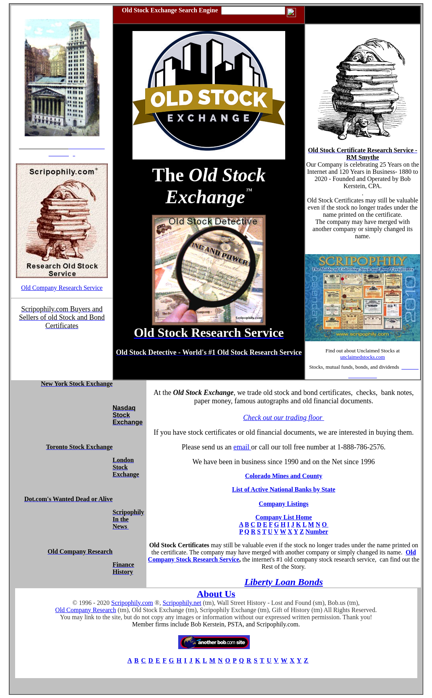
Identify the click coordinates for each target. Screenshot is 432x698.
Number (317, 531)
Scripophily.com (132, 602)
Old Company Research (85, 610)
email (242, 447)
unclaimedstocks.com (362, 357)
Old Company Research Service (62, 287)
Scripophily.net (182, 602)
